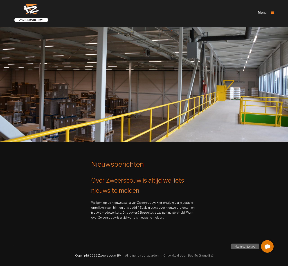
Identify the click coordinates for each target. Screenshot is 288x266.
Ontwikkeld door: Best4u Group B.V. (188, 255)
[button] (267, 246)
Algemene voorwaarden (142, 255)
